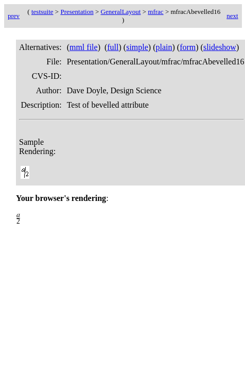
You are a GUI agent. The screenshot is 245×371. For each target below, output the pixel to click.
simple (137, 47)
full (112, 47)
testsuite (42, 11)
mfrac (155, 11)
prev (14, 16)
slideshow (219, 47)
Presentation (76, 11)
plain (163, 47)
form (188, 47)
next (232, 16)
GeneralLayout (121, 11)
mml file (83, 47)
